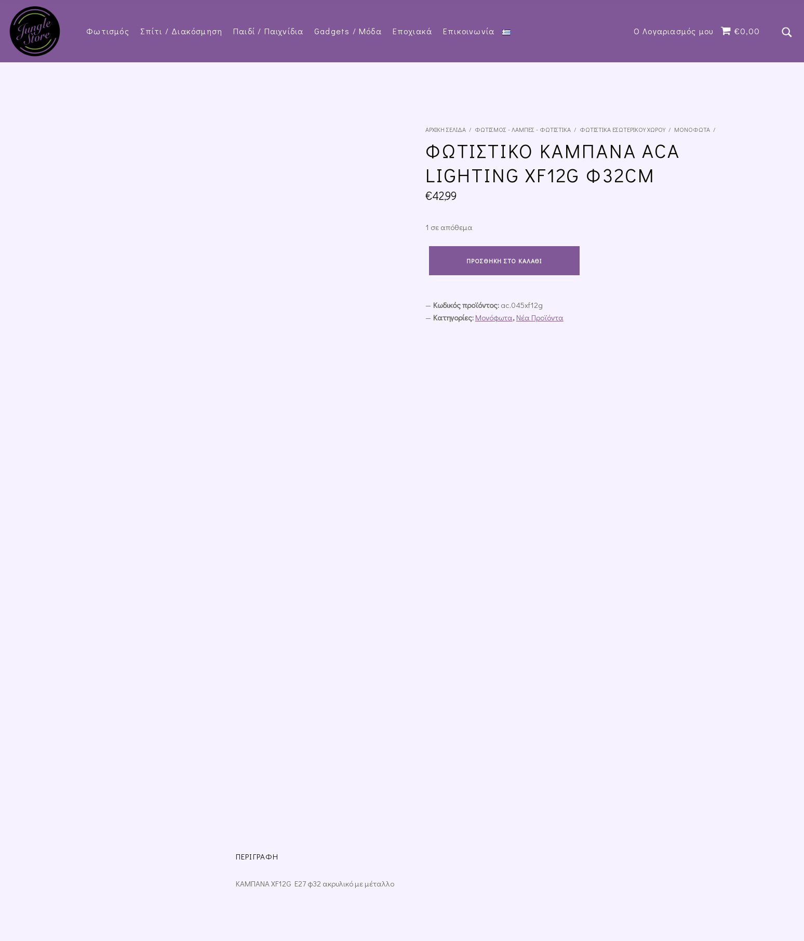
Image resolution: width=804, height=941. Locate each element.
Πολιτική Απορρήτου (61, 833)
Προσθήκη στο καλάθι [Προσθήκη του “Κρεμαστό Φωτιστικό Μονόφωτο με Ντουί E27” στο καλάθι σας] (342, 733)
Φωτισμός (107, 30)
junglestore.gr (140, 897)
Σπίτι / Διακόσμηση (181, 30)
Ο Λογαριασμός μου (673, 30)
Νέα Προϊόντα (540, 317)
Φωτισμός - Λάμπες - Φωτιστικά (523, 129)
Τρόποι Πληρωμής (392, 833)
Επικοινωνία (468, 30)
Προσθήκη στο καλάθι (504, 261)
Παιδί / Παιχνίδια (268, 30)
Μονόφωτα (692, 129)
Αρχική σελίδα (445, 129)
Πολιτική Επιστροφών (235, 833)
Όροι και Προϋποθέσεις (147, 833)
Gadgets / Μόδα (348, 30)
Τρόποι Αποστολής (317, 833)
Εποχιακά (413, 30)
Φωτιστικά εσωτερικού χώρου (622, 129)
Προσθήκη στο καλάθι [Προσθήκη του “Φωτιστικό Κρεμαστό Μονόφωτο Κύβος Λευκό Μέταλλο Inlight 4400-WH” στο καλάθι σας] (113, 745)
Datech (219, 897)
